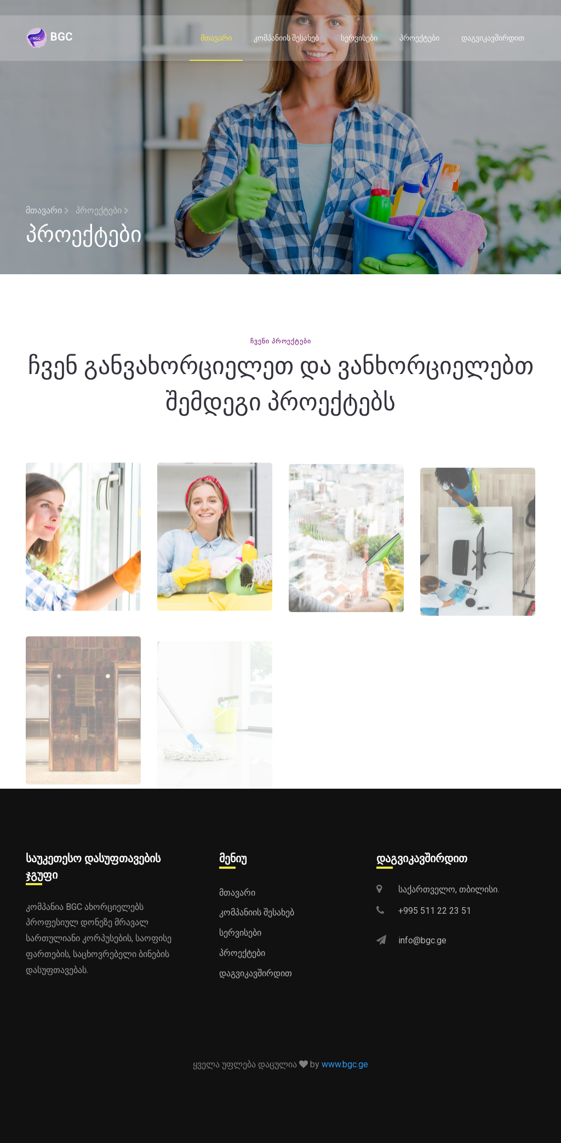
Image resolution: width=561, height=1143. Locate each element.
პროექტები (419, 37)
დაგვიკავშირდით (492, 37)
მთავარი (216, 37)
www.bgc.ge (345, 1064)
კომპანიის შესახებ (286, 37)
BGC (49, 38)
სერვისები (359, 37)
